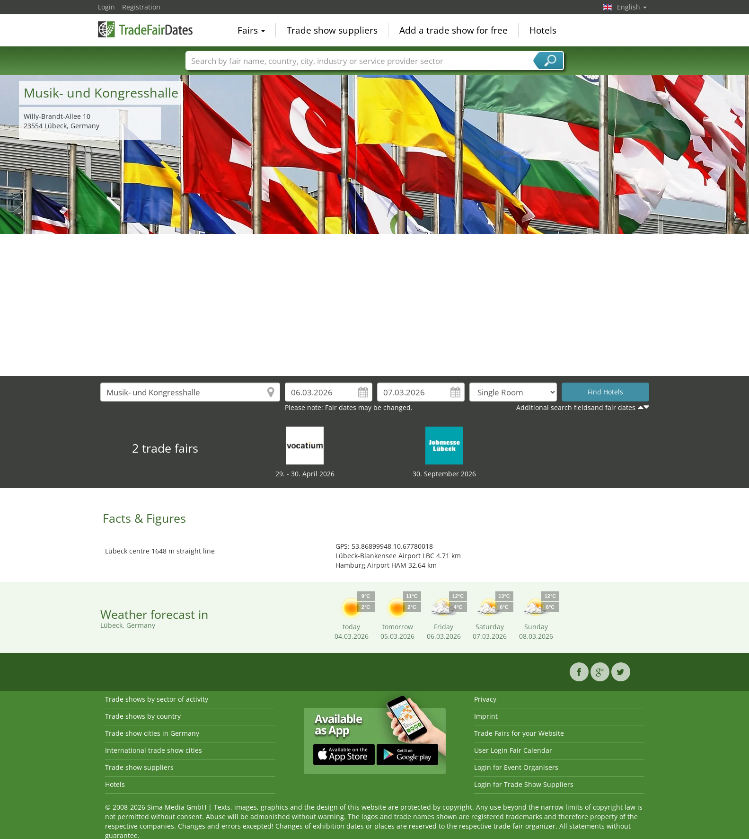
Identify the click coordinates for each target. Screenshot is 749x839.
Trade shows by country (143, 716)
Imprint (486, 716)
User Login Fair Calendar (513, 750)
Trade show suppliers (332, 30)
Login (106, 6)
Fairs (251, 30)
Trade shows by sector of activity (156, 699)
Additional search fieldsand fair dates (575, 407)
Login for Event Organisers (516, 767)
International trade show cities (153, 750)
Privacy (485, 699)
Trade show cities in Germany (152, 733)
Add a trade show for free (453, 30)
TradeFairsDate (145, 29)
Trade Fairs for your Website (519, 733)
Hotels (542, 30)
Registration (141, 6)
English (632, 6)
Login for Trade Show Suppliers (523, 784)
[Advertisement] (375, 305)
